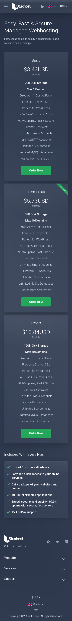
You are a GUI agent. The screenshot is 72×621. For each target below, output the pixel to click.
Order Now (36, 170)
